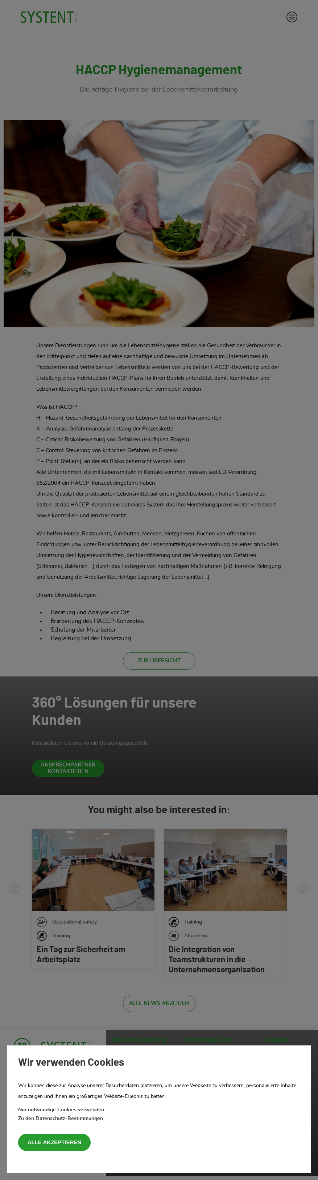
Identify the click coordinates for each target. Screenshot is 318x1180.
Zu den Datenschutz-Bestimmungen (60, 1118)
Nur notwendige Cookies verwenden (61, 1109)
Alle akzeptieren (55, 1142)
